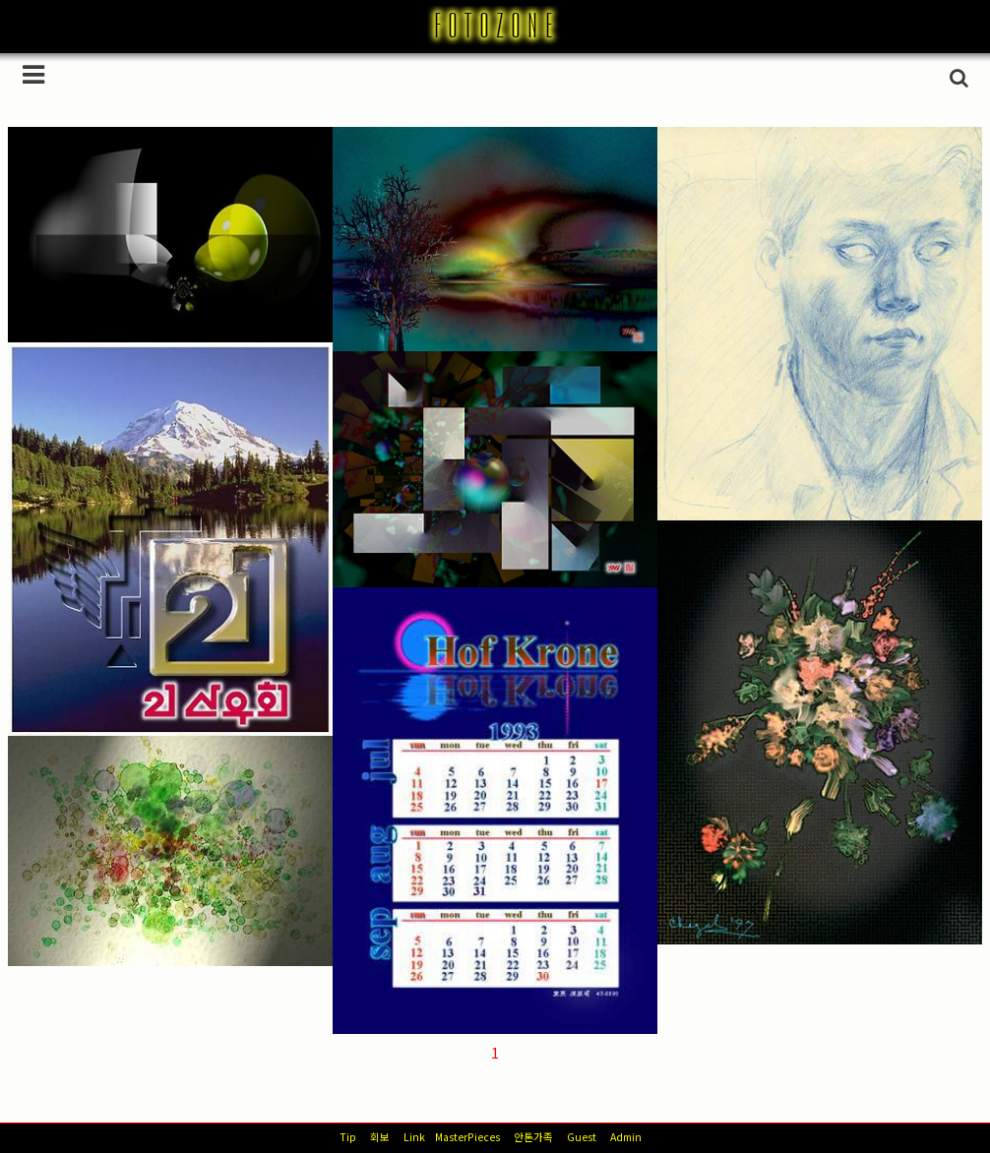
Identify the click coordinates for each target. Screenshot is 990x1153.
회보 (380, 1136)
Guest (581, 1136)
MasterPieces (467, 1136)
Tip (348, 1136)
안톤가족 (533, 1136)
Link (414, 1136)
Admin (626, 1136)
